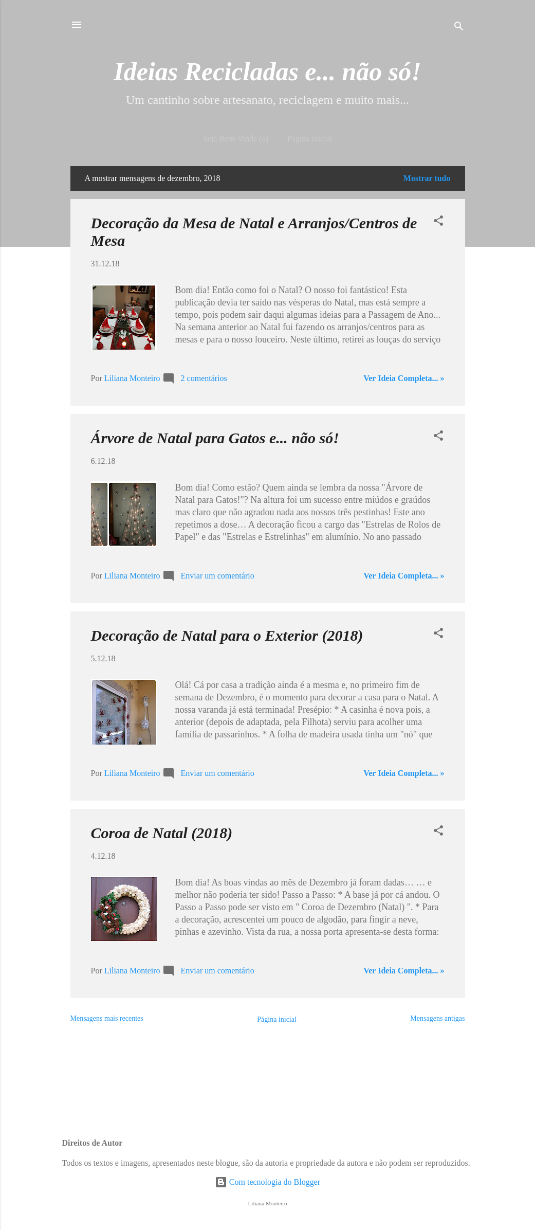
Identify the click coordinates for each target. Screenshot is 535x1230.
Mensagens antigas (437, 1018)
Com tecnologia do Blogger (267, 1182)
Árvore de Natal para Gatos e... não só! (215, 437)
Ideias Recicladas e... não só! (267, 71)
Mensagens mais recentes (106, 1018)
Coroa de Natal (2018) (162, 832)
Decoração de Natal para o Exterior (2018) (227, 635)
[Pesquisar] (459, 28)
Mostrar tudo (427, 178)
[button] (438, 222)
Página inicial (310, 138)
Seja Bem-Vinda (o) (236, 138)
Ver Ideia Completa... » (403, 378)
